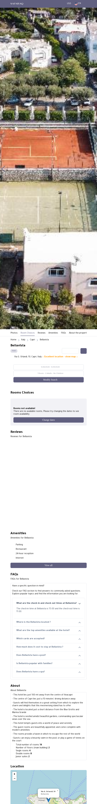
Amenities (53, 333)
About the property (78, 333)
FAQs (63, 333)
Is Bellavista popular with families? (48, 664)
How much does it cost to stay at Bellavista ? (48, 647)
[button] (3, 169)
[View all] (48, 565)
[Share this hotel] (83, 351)
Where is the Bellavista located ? (48, 622)
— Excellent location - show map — (60, 357)
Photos (14, 333)
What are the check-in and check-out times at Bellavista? (48, 603)
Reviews (41, 333)
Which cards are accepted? (48, 639)
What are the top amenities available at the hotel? (48, 630)
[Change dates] (48, 420)
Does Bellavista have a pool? (48, 655)
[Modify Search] (48, 379)
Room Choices (28, 333)
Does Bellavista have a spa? (48, 672)
